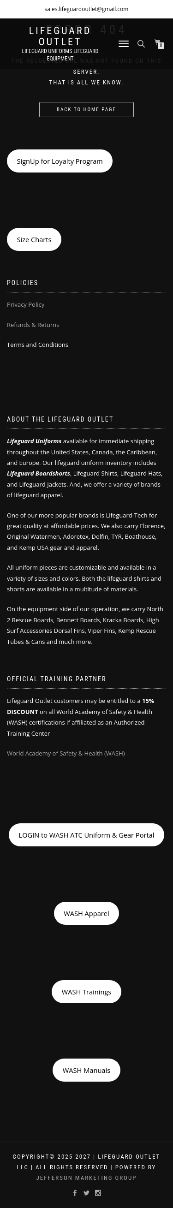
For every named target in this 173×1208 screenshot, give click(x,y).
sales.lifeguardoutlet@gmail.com (87, 9)
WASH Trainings (87, 991)
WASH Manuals (86, 1070)
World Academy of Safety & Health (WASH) (66, 753)
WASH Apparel (86, 913)
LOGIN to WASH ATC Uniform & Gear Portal (87, 834)
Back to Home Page (86, 110)
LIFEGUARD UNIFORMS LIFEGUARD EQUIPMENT (60, 55)
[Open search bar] (142, 43)
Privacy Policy (25, 304)
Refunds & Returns (33, 325)
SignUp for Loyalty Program (59, 161)
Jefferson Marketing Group (86, 1177)
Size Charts (34, 239)
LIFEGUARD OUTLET (60, 36)
